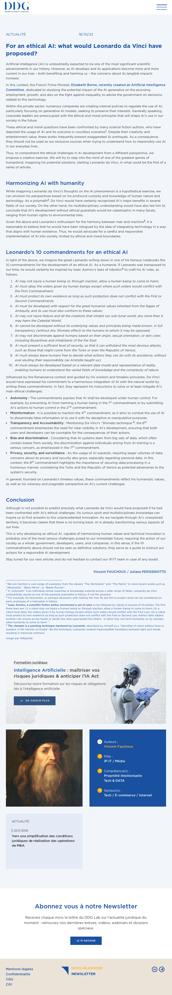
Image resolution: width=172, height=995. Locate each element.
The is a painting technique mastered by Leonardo (46, 626)
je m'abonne (86, 941)
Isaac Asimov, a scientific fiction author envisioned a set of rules (50, 605)
